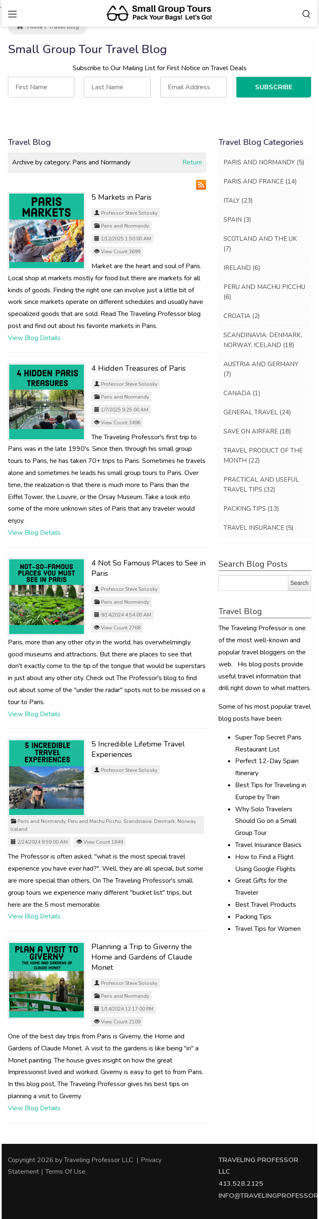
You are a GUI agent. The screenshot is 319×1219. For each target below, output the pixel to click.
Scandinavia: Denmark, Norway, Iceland (262, 340)
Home (29, 27)
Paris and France (260, 181)
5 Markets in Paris (121, 197)
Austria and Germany (260, 369)
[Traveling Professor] (159, 12)
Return (192, 162)
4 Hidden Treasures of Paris (138, 368)
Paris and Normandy (125, 226)
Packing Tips (251, 508)
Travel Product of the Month (263, 455)
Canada (241, 393)
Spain (237, 219)
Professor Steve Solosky (129, 213)
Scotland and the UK (260, 244)
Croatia (241, 316)
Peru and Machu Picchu (94, 821)
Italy (238, 200)
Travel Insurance (258, 528)
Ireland (241, 268)
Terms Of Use (65, 1171)
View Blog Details (34, 338)
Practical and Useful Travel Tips (261, 484)
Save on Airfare (257, 431)
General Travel (257, 412)
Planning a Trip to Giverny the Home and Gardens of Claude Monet (141, 957)
